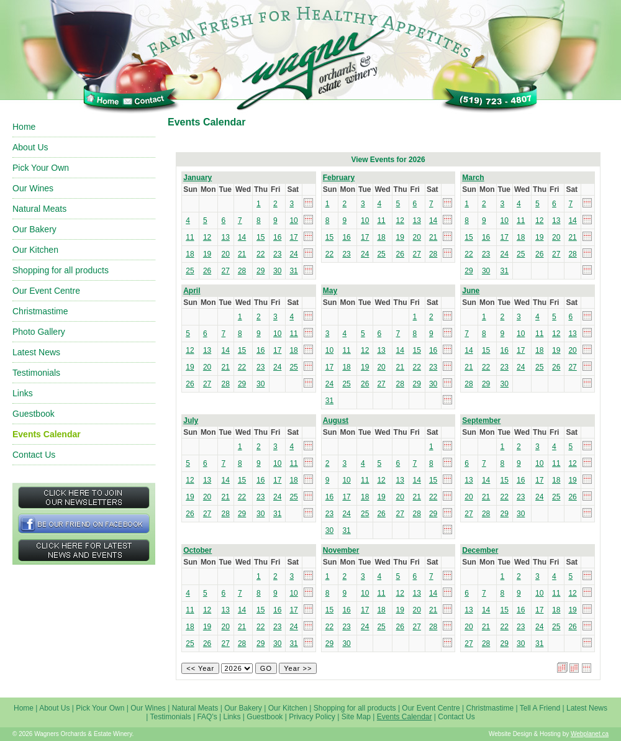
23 (277, 254)
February (339, 177)
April (191, 290)
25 (190, 270)
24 (293, 254)
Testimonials (36, 373)
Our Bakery (34, 229)
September (481, 420)
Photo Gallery (38, 332)
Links (22, 393)
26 (207, 270)
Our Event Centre (46, 291)
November (341, 550)
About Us (30, 147)
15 (260, 237)
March (473, 177)
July (190, 420)
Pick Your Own (40, 168)
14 (242, 237)
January (197, 177)
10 (293, 220)
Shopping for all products (60, 270)
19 (207, 254)
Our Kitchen (35, 250)
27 (226, 270)
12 (207, 237)
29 (260, 270)
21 (242, 254)
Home (23, 127)
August (335, 420)
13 (226, 237)
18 (190, 254)
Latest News (36, 352)
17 (293, 237)
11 (190, 237)
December (480, 550)
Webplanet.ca (590, 733)
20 (226, 254)
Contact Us (33, 455)
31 (293, 270)
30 (277, 270)
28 (242, 270)
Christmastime (40, 311)
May (330, 290)
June (470, 290)
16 (277, 237)
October (197, 550)
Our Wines (32, 188)
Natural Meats (39, 209)
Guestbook (33, 414)
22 (260, 254)
